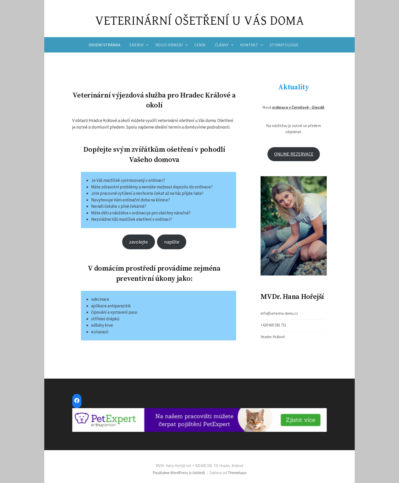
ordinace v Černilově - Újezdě (298, 107)
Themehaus (237, 472)
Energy (137, 44)
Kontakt (249, 44)
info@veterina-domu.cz (279, 313)
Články (222, 44)
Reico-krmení (169, 44)
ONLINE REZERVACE (294, 154)
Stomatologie (284, 44)
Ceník (200, 44)
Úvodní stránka (104, 44)
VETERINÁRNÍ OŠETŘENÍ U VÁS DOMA (199, 20)
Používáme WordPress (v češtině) (179, 472)
